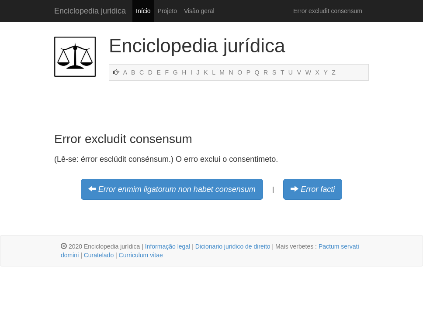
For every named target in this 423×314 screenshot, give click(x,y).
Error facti (318, 189)
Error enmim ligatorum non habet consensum (177, 189)
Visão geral (199, 10)
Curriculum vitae (141, 255)
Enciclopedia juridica (90, 11)
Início (143, 10)
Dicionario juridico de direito (232, 246)
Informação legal (168, 246)
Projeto (167, 10)
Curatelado (99, 255)
